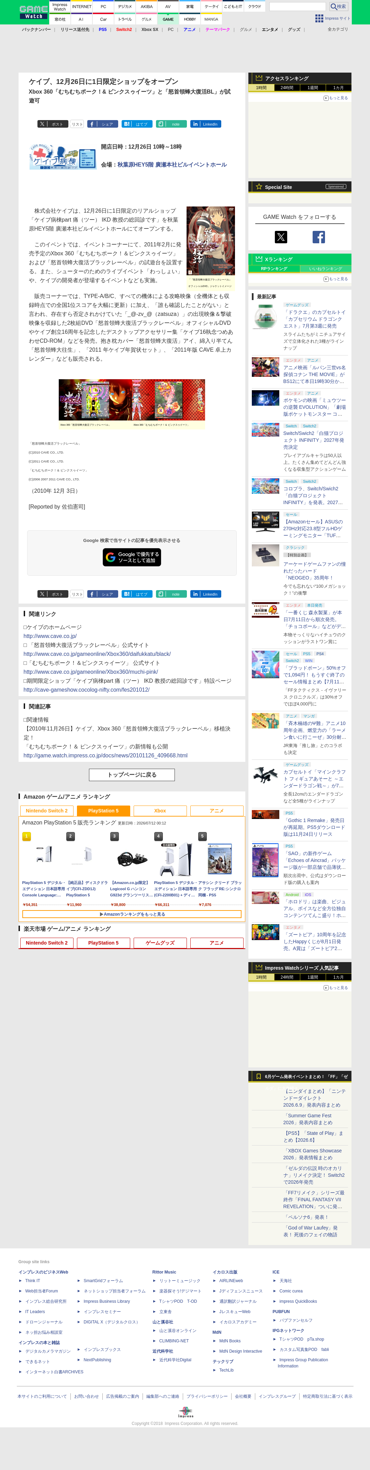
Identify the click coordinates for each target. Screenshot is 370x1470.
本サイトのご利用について (42, 1396)
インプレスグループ (277, 1396)
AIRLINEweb (231, 1280)
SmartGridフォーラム (103, 1280)
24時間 (287, 87)
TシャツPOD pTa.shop (302, 1339)
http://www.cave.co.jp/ (50, 636)
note (175, 124)
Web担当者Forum (41, 1291)
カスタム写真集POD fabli (304, 1349)
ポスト (57, 124)
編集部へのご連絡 (162, 1396)
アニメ (217, 810)
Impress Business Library (107, 1301)
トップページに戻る (132, 775)
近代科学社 (163, 1351)
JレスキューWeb (235, 1311)
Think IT (32, 1280)
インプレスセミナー (102, 1311)
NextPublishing (97, 1359)
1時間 (261, 87)
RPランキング (274, 268)
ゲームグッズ (160, 943)
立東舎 (165, 1311)
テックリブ (223, 1361)
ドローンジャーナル (44, 1322)
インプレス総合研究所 (46, 1301)
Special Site (278, 187)
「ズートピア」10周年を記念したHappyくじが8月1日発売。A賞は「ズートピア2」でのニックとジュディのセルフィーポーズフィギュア (315, 948)
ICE (276, 1272)
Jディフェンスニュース (241, 1291)
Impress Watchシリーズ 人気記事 (302, 968)
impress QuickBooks (298, 1301)
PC (171, 29)
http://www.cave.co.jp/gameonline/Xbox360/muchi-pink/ (91, 672)
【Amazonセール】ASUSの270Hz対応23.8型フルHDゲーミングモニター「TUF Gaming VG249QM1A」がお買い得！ (314, 535)
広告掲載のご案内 (122, 1396)
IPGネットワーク (289, 1330)
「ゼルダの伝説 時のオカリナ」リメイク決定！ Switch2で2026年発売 (314, 1175)
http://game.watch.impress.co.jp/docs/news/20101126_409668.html (106, 755)
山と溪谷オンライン (178, 1330)
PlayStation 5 (103, 810)
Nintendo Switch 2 (46, 810)
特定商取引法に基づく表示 (327, 1396)
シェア (107, 124)
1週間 (312, 87)
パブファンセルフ (296, 1320)
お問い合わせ (86, 1396)
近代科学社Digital (175, 1359)
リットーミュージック (180, 1280)
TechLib (227, 1370)
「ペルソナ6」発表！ (306, 1217)
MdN (217, 1332)
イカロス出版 (225, 1272)
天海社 (286, 1280)
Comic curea (291, 1291)
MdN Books (230, 1341)
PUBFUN (281, 1311)
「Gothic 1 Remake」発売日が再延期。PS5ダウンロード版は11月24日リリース (314, 827)
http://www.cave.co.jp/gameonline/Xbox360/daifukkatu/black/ (97, 654)
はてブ (141, 124)
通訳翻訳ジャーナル (238, 1301)
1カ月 (338, 87)
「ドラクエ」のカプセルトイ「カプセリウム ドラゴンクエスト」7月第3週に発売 (314, 319)
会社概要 (243, 1396)
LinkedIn (210, 124)
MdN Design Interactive (241, 1351)
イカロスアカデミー (238, 1322)
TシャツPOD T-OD (178, 1301)
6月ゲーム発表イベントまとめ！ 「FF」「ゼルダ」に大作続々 (306, 1078)
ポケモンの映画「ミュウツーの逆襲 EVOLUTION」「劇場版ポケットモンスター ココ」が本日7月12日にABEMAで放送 (314, 413)
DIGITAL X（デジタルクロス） (112, 1322)
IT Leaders (35, 1311)
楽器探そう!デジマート (180, 1291)
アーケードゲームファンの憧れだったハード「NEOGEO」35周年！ (314, 570)
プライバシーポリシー (207, 1396)
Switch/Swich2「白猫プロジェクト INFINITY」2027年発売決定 (313, 440)
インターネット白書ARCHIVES (54, 1372)
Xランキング (278, 259)
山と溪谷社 (163, 1322)
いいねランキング (325, 268)
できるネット (37, 1361)
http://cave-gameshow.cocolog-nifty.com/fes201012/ (87, 690)
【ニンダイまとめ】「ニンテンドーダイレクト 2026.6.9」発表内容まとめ (314, 1098)
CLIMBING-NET (174, 1341)
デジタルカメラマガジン (48, 1351)
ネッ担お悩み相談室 (44, 1332)
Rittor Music (164, 1272)
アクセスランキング (287, 78)
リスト (77, 124)
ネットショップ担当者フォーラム (115, 1291)
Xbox (160, 810)
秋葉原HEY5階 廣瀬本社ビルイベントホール (172, 165)
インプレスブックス (102, 1349)
